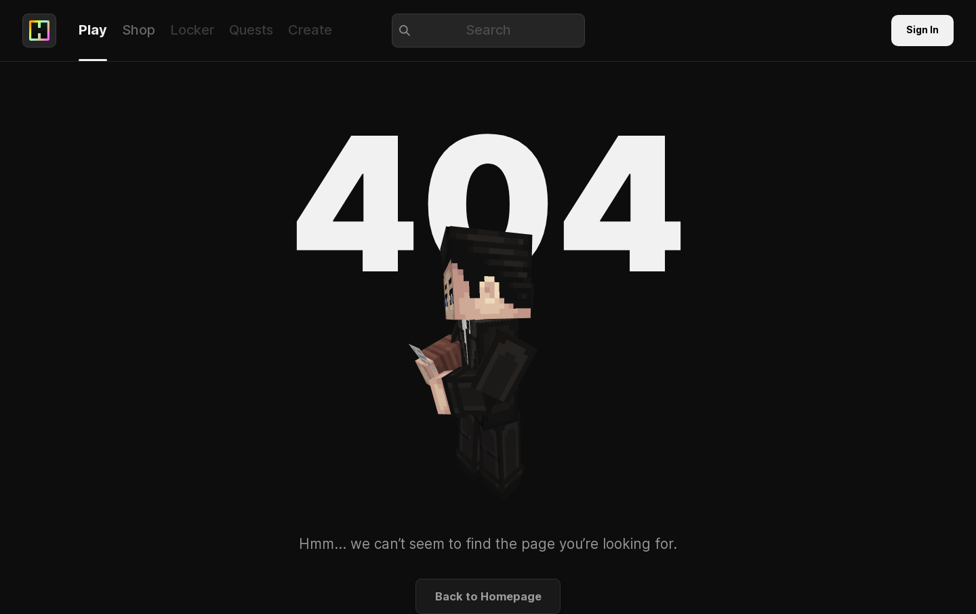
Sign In (922, 29)
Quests (251, 30)
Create (310, 30)
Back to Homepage (488, 596)
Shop (138, 30)
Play (93, 30)
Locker (192, 30)
